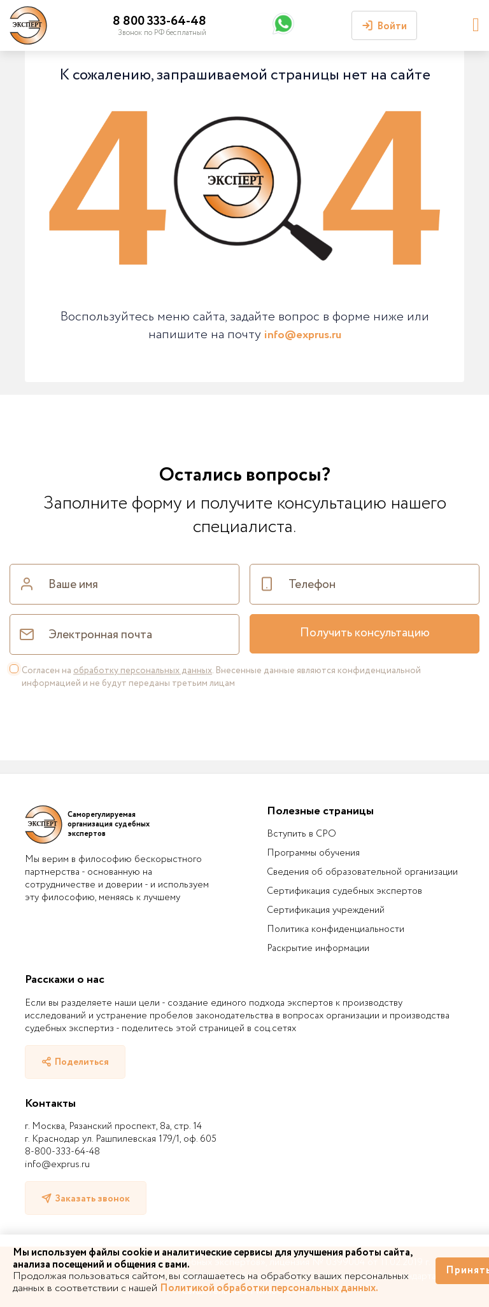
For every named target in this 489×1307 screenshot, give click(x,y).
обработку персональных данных (142, 670)
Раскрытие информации (318, 948)
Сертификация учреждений (326, 910)
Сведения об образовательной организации (362, 872)
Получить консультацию (365, 633)
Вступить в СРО (301, 834)
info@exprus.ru (302, 335)
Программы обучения (313, 853)
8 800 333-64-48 (159, 21)
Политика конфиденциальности (335, 929)
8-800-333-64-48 (62, 1152)
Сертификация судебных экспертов (344, 891)
